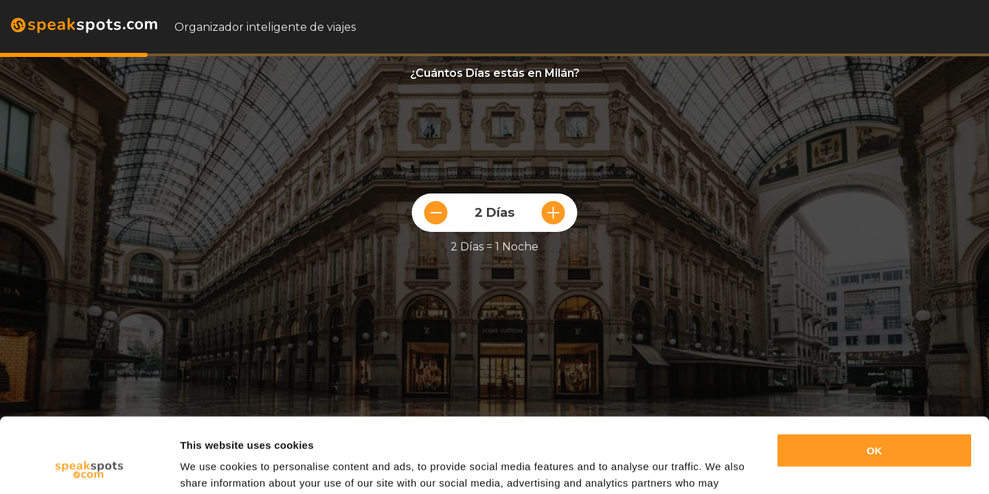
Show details (212, 467)
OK (875, 380)
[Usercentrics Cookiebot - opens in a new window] (89, 467)
